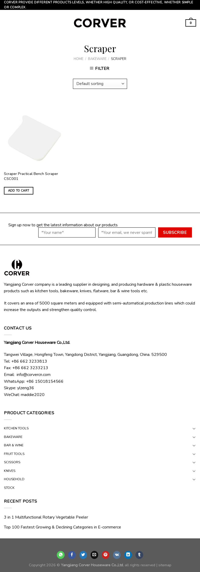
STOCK (9, 487)
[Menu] (7, 23)
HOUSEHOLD (14, 479)
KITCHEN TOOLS (16, 428)
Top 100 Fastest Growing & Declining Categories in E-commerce (62, 527)
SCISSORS (12, 462)
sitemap (164, 565)
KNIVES (9, 470)
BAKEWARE (97, 59)
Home (78, 59)
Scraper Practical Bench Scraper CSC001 (31, 176)
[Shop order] (100, 84)
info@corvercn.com (34, 375)
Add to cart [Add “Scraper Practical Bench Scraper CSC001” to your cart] (18, 190)
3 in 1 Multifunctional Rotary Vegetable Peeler (46, 517)
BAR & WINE (13, 445)
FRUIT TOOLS (14, 454)
